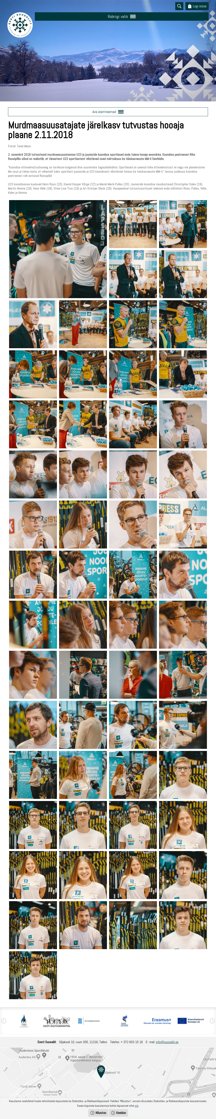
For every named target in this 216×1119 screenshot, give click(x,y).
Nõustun (101, 1113)
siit (136, 1106)
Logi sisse (200, 6)
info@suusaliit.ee (167, 1042)
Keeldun (121, 1113)
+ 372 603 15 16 (132, 1042)
